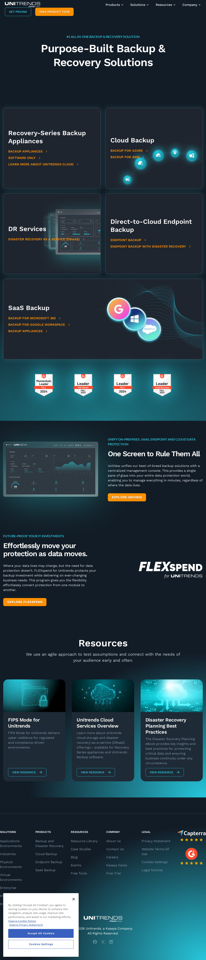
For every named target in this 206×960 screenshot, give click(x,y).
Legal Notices (152, 870)
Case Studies (81, 849)
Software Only (24, 158)
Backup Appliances (28, 151)
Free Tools (79, 873)
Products (115, 5)
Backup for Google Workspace (39, 325)
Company (191, 5)
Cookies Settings (155, 862)
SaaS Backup (45, 870)
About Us (113, 841)
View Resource (27, 772)
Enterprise (8, 888)
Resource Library (84, 841)
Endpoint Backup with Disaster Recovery (151, 246)
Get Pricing (18, 11)
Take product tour (54, 11)
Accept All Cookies (41, 933)
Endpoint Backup (128, 240)
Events (76, 865)
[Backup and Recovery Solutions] (22, 4)
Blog (74, 857)
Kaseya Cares (116, 865)
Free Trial (113, 873)
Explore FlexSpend (24, 602)
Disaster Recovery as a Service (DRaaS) (46, 239)
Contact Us (115, 849)
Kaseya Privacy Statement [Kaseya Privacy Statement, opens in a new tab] (26, 924)
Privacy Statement (156, 841)
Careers (112, 857)
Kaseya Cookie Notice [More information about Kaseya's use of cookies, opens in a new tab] (22, 921)
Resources (166, 5)
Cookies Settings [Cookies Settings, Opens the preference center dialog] (41, 944)
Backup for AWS (127, 157)
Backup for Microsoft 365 (34, 318)
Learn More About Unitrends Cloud (43, 164)
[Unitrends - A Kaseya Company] (103, 919)
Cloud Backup (46, 854)
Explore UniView (127, 497)
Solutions (139, 5)
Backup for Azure (129, 150)
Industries (8, 854)
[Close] (73, 899)
